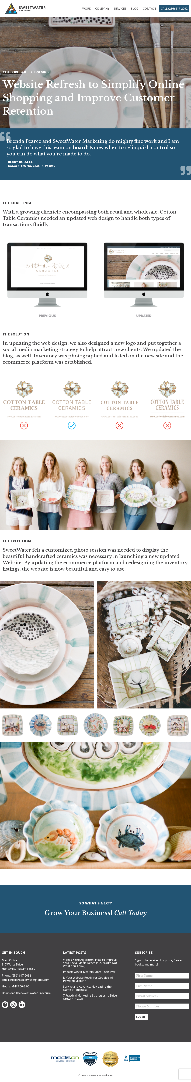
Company (102, 9)
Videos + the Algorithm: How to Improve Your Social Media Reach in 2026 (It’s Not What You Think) (90, 963)
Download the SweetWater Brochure (26, 993)
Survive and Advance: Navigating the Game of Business (87, 988)
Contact (150, 9)
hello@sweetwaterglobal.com (30, 980)
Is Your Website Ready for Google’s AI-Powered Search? (88, 979)
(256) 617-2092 (21, 975)
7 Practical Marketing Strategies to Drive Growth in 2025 (90, 997)
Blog (134, 9)
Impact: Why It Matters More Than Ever (89, 972)
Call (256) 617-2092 (174, 9)
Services (120, 9)
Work (86, 9)
